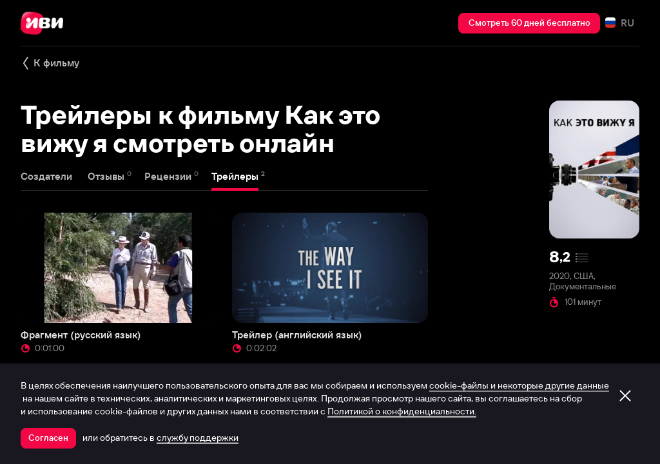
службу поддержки (197, 437)
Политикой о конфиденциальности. (401, 411)
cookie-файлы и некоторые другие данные (519, 385)
